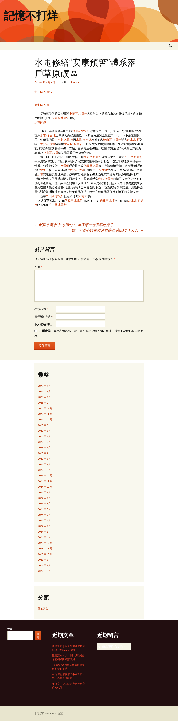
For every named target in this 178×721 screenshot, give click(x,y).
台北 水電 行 (65, 139)
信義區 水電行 (74, 200)
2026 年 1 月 (44, 402)
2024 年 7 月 (44, 503)
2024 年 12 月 (45, 475)
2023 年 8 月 (44, 565)
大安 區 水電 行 (73, 144)
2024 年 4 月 (44, 520)
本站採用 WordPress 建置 (48, 713)
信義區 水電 (59, 118)
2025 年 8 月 (44, 430)
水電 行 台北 (48, 135)
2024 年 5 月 (44, 514)
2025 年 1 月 (44, 470)
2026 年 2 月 (44, 397)
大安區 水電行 (92, 157)
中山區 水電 (50, 152)
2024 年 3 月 (44, 526)
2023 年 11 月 (45, 548)
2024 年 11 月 (45, 481)
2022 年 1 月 (44, 570)
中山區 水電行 (81, 131)
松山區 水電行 (112, 139)
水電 (43, 170)
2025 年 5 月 (44, 447)
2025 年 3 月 (44, 458)
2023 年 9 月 (44, 559)
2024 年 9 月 (44, 492)
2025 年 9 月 (44, 425)
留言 (38, 267)
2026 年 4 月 (44, 385)
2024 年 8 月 (44, 498)
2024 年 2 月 (44, 531)
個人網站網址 (43, 324)
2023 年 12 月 (45, 542)
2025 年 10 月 (45, 419)
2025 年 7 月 (44, 436)
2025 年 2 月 (44, 464)
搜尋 (9, 629)
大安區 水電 (41, 105)
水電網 (64, 165)
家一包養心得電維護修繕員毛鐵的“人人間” (108, 230)
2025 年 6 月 (44, 442)
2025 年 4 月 (44, 453)
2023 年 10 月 (45, 554)
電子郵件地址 (44, 316)
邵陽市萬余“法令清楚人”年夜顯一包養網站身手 (74, 224)
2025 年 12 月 (45, 408)
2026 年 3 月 (44, 391)
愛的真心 (43, 608)
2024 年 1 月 (44, 537)
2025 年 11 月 (45, 413)
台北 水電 (133, 139)
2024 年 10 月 (45, 486)
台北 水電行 (105, 179)
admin (76, 82)
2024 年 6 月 (44, 509)
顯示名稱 (41, 309)
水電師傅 (40, 122)
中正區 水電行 (43, 92)
